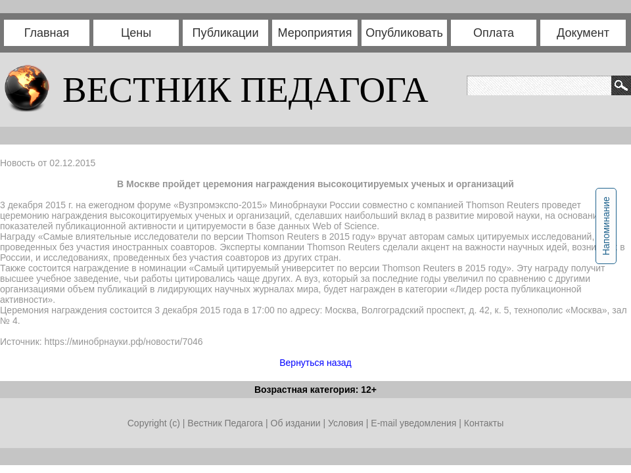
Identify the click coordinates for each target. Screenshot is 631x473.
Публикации (226, 32)
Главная (47, 32)
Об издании (296, 423)
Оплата (493, 32)
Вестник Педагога (226, 423)
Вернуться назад (315, 362)
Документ (583, 32)
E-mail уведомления (413, 423)
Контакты (483, 423)
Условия (347, 423)
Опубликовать (404, 32)
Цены (136, 32)
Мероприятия (315, 32)
